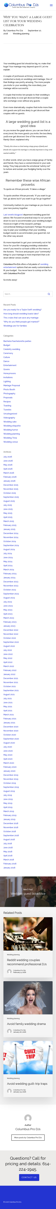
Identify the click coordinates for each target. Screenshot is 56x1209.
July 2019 (7, 795)
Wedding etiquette (12, 426)
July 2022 (7, 650)
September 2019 (11, 787)
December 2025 (10, 485)
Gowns (6, 369)
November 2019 (10, 779)
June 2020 (8, 751)
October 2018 (9, 831)
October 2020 (9, 735)
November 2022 (10, 634)
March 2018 (8, 859)
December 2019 (10, 775)
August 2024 (9, 549)
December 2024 (10, 533)
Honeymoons (9, 373)
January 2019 (9, 819)
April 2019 (7, 807)
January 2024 (9, 577)
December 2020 (10, 727)
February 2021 (9, 718)
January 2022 (9, 674)
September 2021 (11, 690)
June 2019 (8, 799)
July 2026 (7, 457)
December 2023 (10, 582)
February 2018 (9, 864)
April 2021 (7, 710)
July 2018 (7, 843)
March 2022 (8, 666)
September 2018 (11, 835)
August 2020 (9, 743)
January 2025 (9, 529)
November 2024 (10, 537)
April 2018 (7, 855)
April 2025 (7, 517)
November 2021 (10, 682)
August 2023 (9, 598)
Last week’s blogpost (13, 215)
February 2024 (10, 573)
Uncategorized (10, 414)
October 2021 (9, 686)
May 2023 (7, 610)
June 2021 (8, 702)
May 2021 (7, 706)
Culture (6, 357)
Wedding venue (10, 442)
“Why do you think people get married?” (21, 322)
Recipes (7, 401)
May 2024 (7, 561)
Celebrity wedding (11, 349)
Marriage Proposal (11, 385)
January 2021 (9, 723)
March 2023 (8, 618)
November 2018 (10, 827)
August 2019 (9, 791)
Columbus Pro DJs (14, 30)
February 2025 (9, 525)
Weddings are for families (15, 326)
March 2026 (8, 473)
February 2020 (10, 767)
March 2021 (8, 714)
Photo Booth (9, 389)
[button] (51, 5)
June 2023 (8, 606)
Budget (6, 345)
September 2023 (11, 594)
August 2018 (9, 839)
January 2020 (9, 771)
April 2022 (7, 662)
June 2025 (8, 509)
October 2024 (9, 541)
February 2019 (9, 815)
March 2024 (8, 569)
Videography (9, 418)
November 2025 (10, 489)
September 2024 (11, 545)
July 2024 (7, 553)
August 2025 (9, 501)
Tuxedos (7, 409)
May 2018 (7, 851)
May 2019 (7, 803)
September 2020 (11, 739)
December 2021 (10, 678)
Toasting (7, 405)
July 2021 (7, 698)
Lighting (7, 381)
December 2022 (10, 630)
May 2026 (7, 465)
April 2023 (7, 614)
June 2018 (8, 847)
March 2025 (8, 521)
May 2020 (7, 755)
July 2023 (7, 602)
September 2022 (11, 642)
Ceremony (8, 353)
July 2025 (7, 505)
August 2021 (9, 694)
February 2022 (9, 670)
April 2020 (8, 759)
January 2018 (9, 868)
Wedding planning (21, 33)
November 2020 (10, 731)
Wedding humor (10, 430)
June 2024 (8, 557)
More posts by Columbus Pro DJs (28, 1138)
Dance (6, 361)
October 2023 (9, 590)
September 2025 (11, 497)
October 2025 (9, 493)
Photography (9, 393)
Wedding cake (10, 422)
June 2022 (8, 654)
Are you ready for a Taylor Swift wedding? (22, 310)
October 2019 (9, 783)
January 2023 (9, 626)
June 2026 (8, 461)
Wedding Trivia (10, 438)
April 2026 (8, 469)
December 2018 (10, 823)
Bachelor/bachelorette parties (17, 341)
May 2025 (7, 513)
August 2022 (9, 646)
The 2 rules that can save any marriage (21, 318)
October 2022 (9, 638)
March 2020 (8, 763)
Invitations (8, 377)
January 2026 (9, 481)
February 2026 (10, 477)
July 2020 (7, 747)
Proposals (8, 397)
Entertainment (9, 365)
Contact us (29, 1177)
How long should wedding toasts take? (21, 314)
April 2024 (8, 565)
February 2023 (9, 622)
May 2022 (7, 658)
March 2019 (8, 811)
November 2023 (10, 586)
